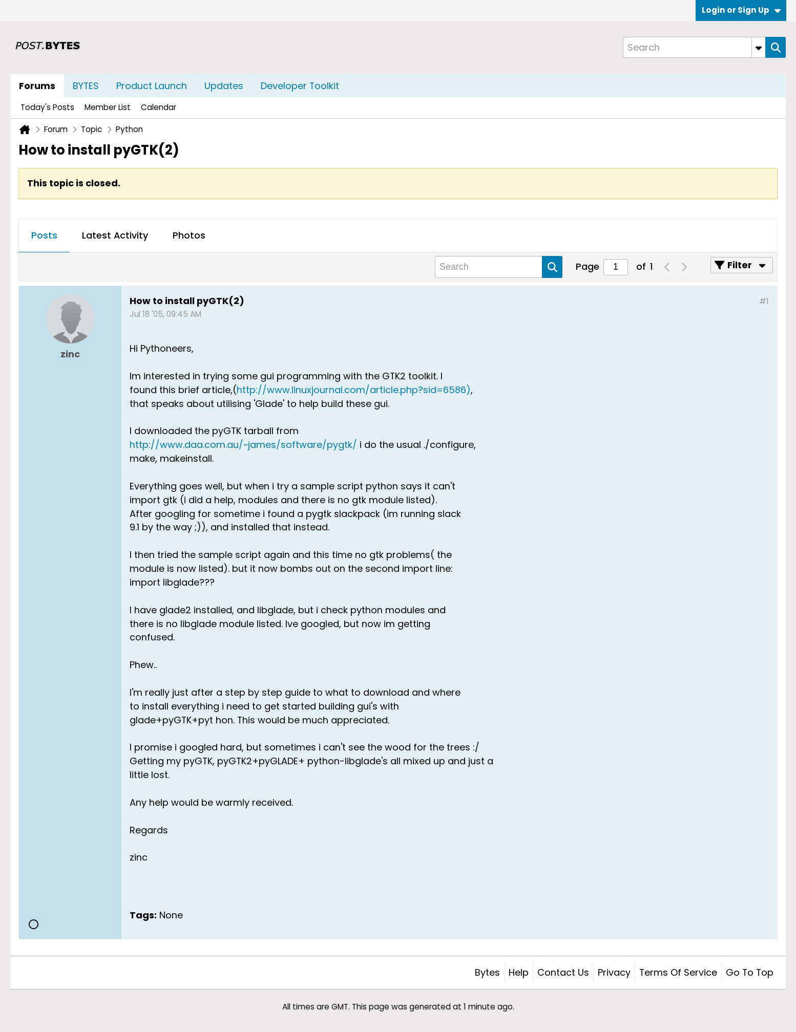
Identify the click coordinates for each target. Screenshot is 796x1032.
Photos (189, 235)
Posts (44, 235)
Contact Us (563, 972)
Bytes (487, 972)
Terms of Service (678, 972)
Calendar (158, 107)
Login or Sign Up (741, 10)
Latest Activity (115, 235)
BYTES (86, 85)
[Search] (694, 47)
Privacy (614, 972)
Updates (223, 85)
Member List (108, 107)
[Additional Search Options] (758, 47)
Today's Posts (47, 107)
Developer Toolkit (300, 85)
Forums (37, 85)
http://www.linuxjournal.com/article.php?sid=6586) (354, 389)
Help (519, 972)
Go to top (749, 972)
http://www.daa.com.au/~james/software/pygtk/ (243, 444)
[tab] (44, 236)
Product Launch (151, 85)
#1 (764, 301)
